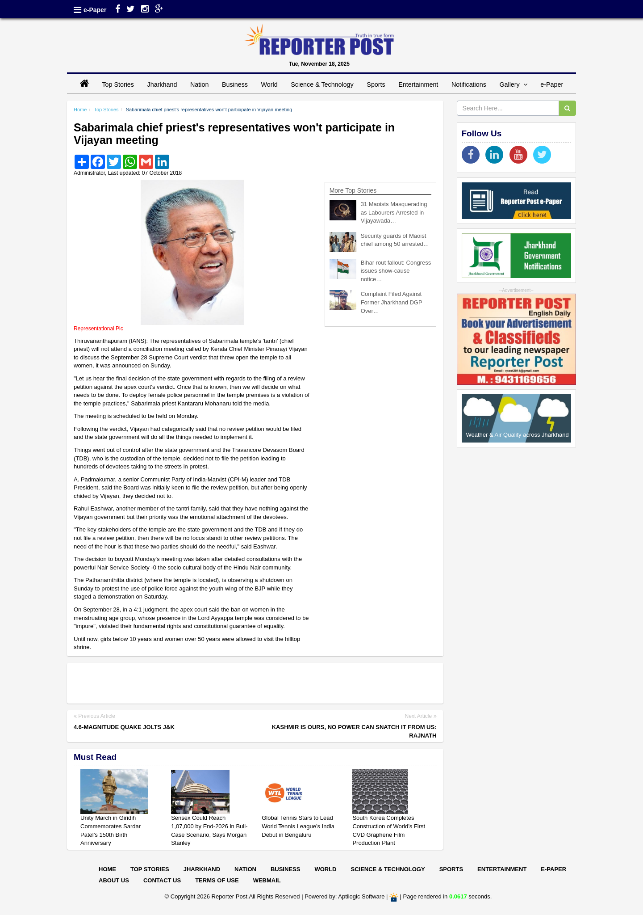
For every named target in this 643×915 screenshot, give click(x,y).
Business (235, 84)
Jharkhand (162, 84)
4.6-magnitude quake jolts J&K (124, 727)
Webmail (267, 880)
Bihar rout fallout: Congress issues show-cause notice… (396, 271)
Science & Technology (322, 84)
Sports (376, 84)
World (269, 84)
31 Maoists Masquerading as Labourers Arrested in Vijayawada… (394, 212)
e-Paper (95, 9)
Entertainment (418, 84)
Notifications (468, 84)
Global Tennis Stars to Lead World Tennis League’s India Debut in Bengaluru (298, 826)
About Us (114, 880)
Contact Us (162, 880)
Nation (199, 84)
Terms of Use (217, 880)
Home (80, 109)
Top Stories (118, 84)
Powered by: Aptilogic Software (344, 896)
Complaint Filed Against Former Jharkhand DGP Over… (391, 302)
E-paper (553, 869)
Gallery (513, 84)
